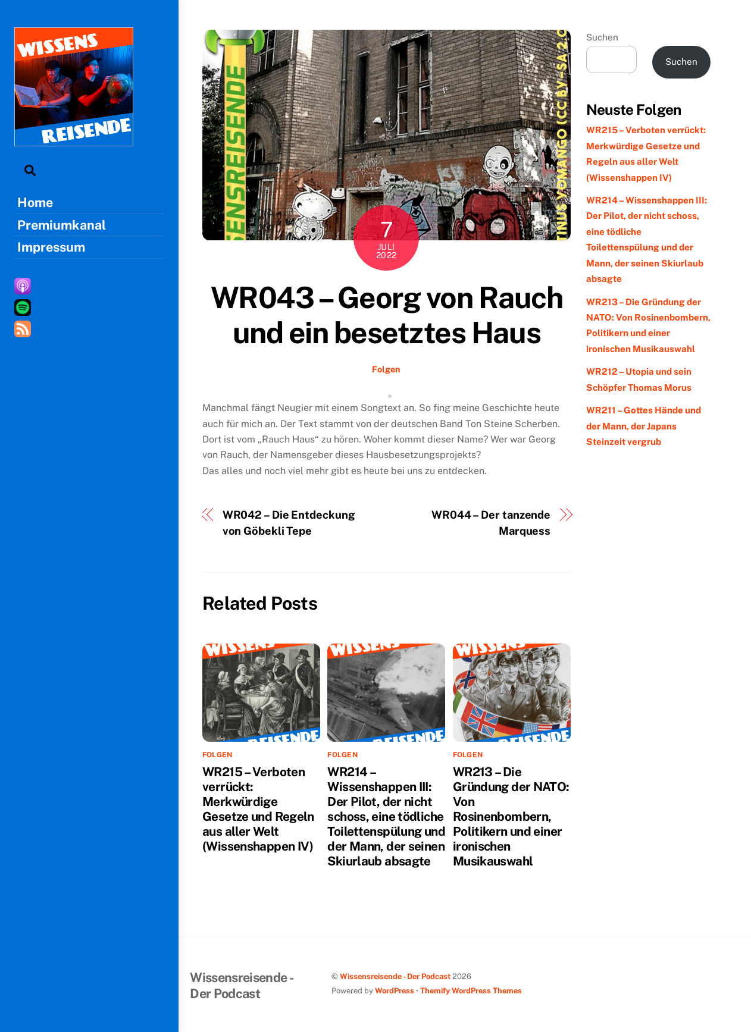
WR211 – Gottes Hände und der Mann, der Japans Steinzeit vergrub (643, 426)
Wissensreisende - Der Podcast (395, 976)
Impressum (51, 247)
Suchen (602, 37)
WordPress (394, 990)
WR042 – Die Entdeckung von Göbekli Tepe (289, 523)
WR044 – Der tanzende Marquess (490, 523)
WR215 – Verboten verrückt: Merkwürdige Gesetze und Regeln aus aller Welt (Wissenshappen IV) (258, 809)
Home (35, 202)
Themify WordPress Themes (471, 990)
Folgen (386, 369)
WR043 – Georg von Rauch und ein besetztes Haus (387, 315)
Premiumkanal (61, 225)
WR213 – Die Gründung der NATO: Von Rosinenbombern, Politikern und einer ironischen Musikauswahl (511, 816)
